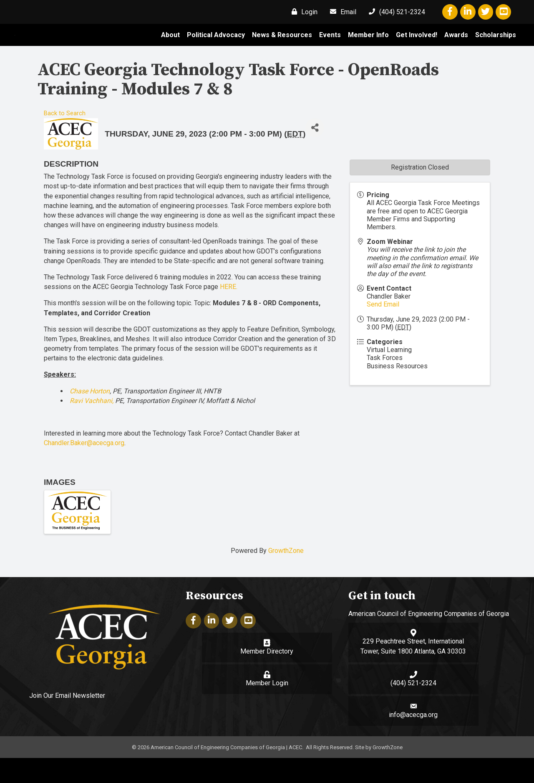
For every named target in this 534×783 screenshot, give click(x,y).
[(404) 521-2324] (395, 11)
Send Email (383, 330)
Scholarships (495, 47)
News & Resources (282, 47)
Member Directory (266, 676)
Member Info (368, 47)
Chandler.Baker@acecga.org (84, 468)
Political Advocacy (216, 47)
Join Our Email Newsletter (67, 721)
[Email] (341, 11)
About (170, 47)
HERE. (228, 312)
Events (330, 47)
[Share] (314, 153)
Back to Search (65, 138)
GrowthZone (286, 576)
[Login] (302, 11)
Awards (456, 47)
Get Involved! (416, 47)
